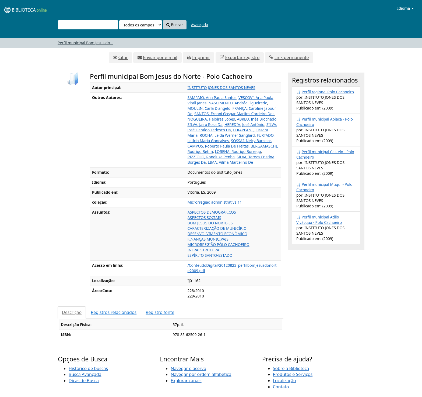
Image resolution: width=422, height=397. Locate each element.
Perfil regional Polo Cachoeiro (328, 91)
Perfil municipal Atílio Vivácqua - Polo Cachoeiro (319, 219)
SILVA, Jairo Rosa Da (205, 124)
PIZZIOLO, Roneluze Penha (211, 156)
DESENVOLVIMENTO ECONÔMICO (218, 233)
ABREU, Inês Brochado (256, 119)
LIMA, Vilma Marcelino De (230, 162)
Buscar (174, 24)
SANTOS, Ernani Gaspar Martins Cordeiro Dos (234, 113)
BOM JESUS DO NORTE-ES (210, 222)
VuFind (17, 8)
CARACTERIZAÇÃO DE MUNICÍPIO (217, 228)
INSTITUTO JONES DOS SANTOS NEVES (221, 87)
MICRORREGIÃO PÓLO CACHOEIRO (218, 244)
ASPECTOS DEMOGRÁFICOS (212, 212)
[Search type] (140, 24)
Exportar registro (242, 57)
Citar (123, 57)
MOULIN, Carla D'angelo (209, 108)
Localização (284, 381)
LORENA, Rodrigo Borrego (238, 151)
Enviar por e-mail (160, 57)
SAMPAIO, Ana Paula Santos (212, 97)
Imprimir (201, 57)
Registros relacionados (113, 312)
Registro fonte (160, 312)
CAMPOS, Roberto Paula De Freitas (218, 146)
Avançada (199, 24)
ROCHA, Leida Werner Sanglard (227, 135)
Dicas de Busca (84, 381)
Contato (281, 387)
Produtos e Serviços (293, 374)
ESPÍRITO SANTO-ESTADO (210, 255)
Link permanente (291, 57)
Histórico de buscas (88, 368)
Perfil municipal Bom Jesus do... (85, 42)
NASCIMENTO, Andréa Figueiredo (238, 102)
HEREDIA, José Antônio (244, 124)
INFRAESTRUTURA (203, 249)
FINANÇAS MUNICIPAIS (208, 239)
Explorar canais (186, 381)
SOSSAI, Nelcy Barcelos (251, 140)
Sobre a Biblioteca (291, 368)
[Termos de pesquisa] (88, 24)
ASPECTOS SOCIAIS (204, 217)
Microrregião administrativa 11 (215, 202)
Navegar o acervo (188, 368)
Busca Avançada (85, 374)
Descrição (72, 312)
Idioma (405, 8)
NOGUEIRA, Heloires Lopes (211, 119)
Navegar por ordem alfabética (201, 374)
